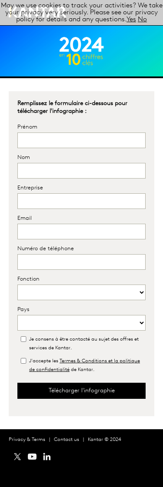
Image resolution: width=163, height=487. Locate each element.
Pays (23, 309)
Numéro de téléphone (45, 249)
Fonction (28, 279)
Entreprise (30, 188)
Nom (23, 157)
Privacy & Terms (27, 439)
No (142, 19)
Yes (131, 19)
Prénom (27, 127)
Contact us (66, 439)
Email (24, 218)
